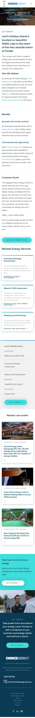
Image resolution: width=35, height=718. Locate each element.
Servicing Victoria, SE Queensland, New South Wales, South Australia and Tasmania (17, 669)
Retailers (17, 706)
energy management (14, 147)
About (17, 699)
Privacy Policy (17, 701)
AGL (7, 94)
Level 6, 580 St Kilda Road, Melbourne (17, 663)
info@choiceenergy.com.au (17, 683)
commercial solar (8, 159)
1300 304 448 (11, 678)
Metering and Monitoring (14, 355)
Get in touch (15, 402)
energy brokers (8, 129)
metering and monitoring (11, 100)
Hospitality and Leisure (13, 384)
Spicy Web (21, 697)
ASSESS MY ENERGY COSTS (17, 240)
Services (17, 704)
